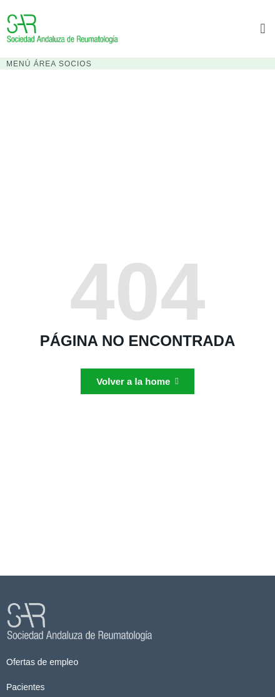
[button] (263, 28)
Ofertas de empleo (42, 662)
